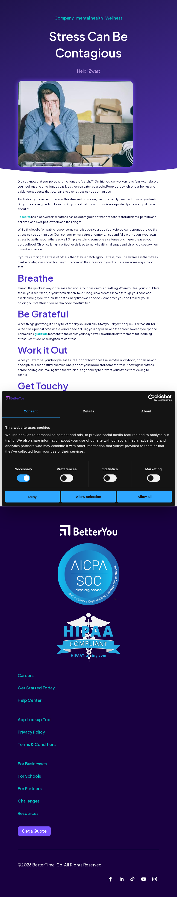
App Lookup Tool (34, 719)
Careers (26, 675)
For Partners (30, 788)
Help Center (30, 700)
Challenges (29, 800)
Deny (32, 496)
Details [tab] (88, 411)
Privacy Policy (31, 731)
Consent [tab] (31, 411)
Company (64, 17)
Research (24, 217)
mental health (89, 17)
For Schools (29, 776)
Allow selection (88, 496)
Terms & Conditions (37, 744)
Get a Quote (34, 831)
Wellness (114, 17)
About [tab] (146, 411)
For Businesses (32, 763)
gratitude (41, 334)
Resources (28, 813)
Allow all (145, 496)
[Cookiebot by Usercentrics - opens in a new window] (151, 397)
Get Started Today (36, 687)
